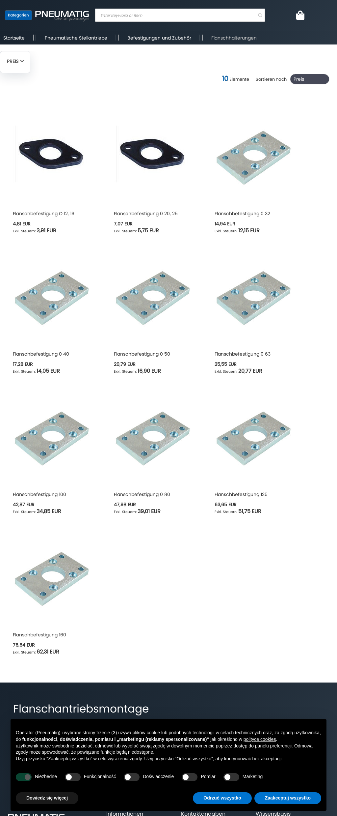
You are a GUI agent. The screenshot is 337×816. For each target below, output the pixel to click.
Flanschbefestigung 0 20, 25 (146, 213)
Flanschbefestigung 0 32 (242, 213)
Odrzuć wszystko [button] (222, 798)
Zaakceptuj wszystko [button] (288, 798)
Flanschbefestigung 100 (39, 494)
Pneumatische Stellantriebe (76, 38)
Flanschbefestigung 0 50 (142, 354)
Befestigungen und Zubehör (159, 38)
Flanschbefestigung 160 (39, 634)
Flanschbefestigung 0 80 (142, 494)
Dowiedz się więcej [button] (47, 798)
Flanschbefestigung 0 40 (41, 354)
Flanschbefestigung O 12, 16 (43, 213)
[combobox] (180, 15)
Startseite (14, 38)
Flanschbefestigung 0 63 (243, 354)
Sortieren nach (271, 79)
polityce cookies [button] (260, 739)
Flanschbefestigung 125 (241, 494)
